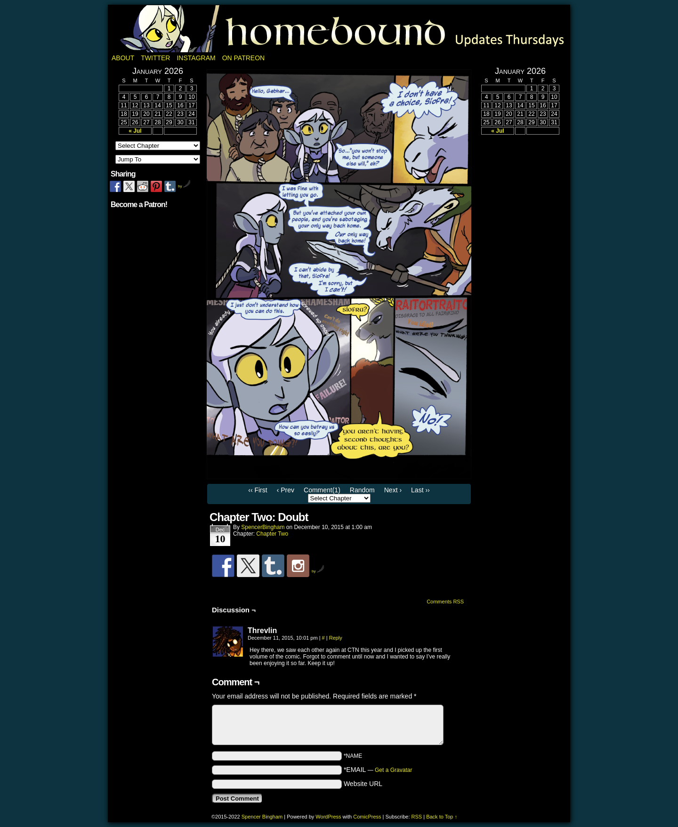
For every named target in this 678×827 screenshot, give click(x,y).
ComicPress (367, 816)
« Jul (135, 131)
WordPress (328, 816)
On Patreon (243, 58)
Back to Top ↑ (441, 816)
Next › (393, 490)
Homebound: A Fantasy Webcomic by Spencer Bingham (339, 28)
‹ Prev (285, 490)
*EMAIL (378, 769)
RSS (417, 816)
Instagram (196, 58)
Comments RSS (445, 601)
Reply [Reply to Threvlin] (335, 638)
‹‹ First (257, 490)
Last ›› (420, 490)
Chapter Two (272, 533)
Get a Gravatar (393, 770)
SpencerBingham (262, 527)
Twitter (155, 58)
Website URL (363, 783)
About (123, 58)
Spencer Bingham (262, 816)
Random (362, 490)
